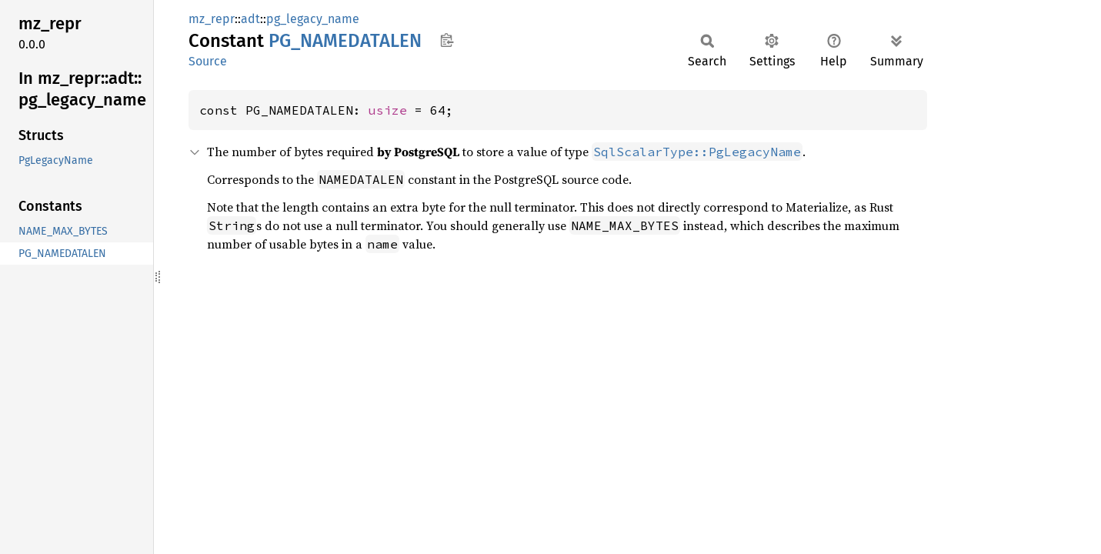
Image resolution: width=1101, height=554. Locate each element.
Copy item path (446, 40)
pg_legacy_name (312, 19)
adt (250, 19)
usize (388, 110)
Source (208, 61)
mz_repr (212, 19)
